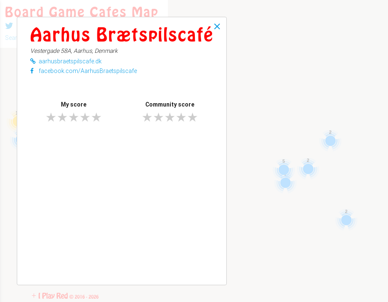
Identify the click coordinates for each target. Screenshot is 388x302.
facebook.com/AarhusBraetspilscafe (83, 71)
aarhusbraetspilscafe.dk (66, 61)
